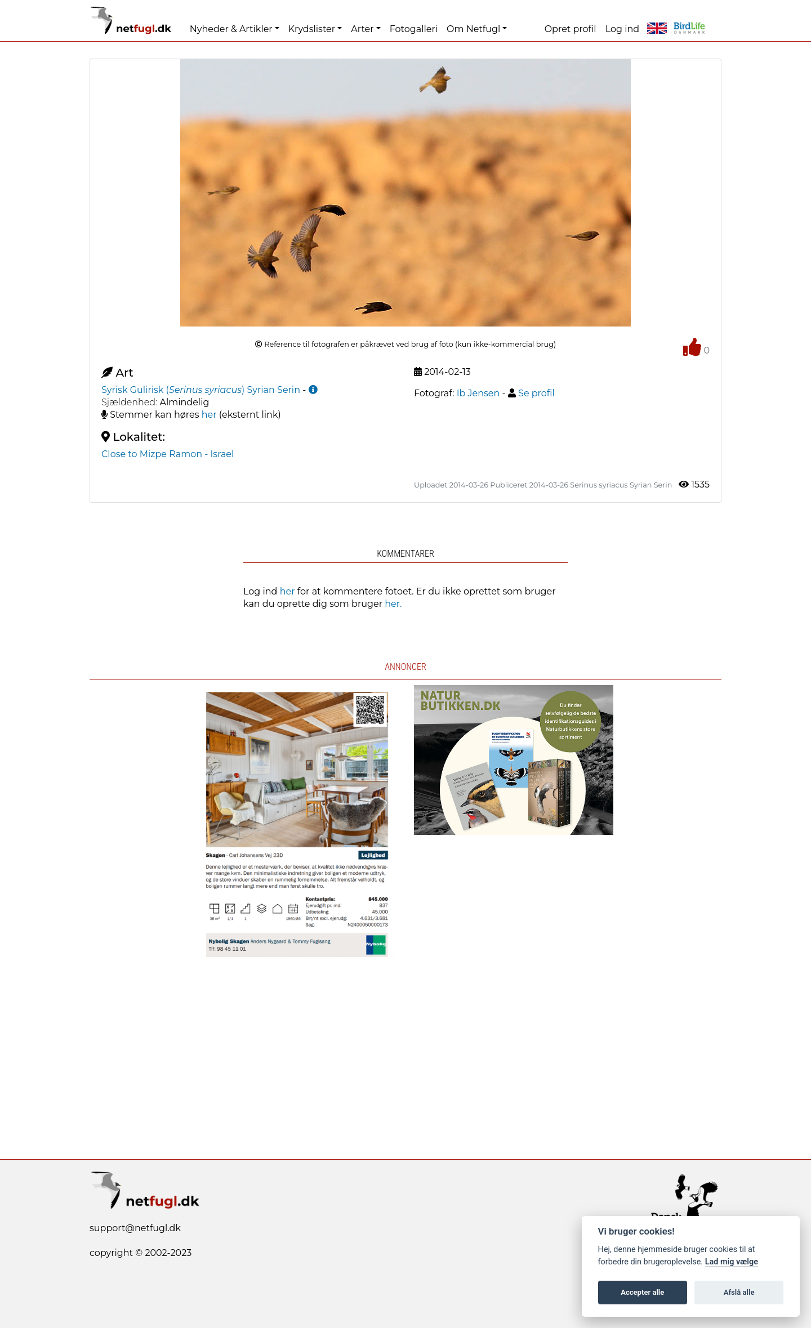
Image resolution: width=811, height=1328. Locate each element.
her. (393, 603)
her (209, 414)
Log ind (622, 29)
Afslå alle (739, 1292)
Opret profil (570, 29)
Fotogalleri (414, 29)
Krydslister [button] (311, 29)
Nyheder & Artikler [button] (231, 29)
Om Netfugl (473, 29)
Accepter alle (642, 1292)
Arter (362, 29)
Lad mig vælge (731, 1262)
